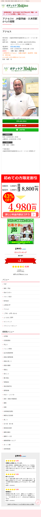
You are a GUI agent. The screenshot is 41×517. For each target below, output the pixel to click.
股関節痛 (6, 390)
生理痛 (6, 336)
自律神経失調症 (8, 411)
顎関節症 (6, 382)
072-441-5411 (15, 46)
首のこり (6, 373)
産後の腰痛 (7, 365)
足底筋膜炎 (7, 340)
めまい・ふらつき (9, 394)
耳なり (6, 344)
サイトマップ (8, 321)
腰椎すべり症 (8, 436)
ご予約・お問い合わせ (10, 313)
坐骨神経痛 (7, 449)
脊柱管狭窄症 (8, 386)
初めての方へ (8, 292)
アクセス (6, 309)
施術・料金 (7, 288)
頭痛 (5, 407)
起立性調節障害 (8, 353)
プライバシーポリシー (10, 326)
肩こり (6, 419)
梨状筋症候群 (8, 428)
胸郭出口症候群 (8, 415)
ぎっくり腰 (7, 444)
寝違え (6, 369)
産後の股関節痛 (8, 357)
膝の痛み (6, 378)
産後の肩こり (8, 361)
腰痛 (5, 403)
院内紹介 (6, 301)
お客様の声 (7, 305)
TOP (5, 284)
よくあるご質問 (8, 317)
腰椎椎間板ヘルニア (10, 440)
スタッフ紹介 (8, 296)
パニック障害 (8, 348)
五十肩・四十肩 (8, 423)
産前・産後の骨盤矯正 (10, 399)
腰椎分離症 (7, 432)
